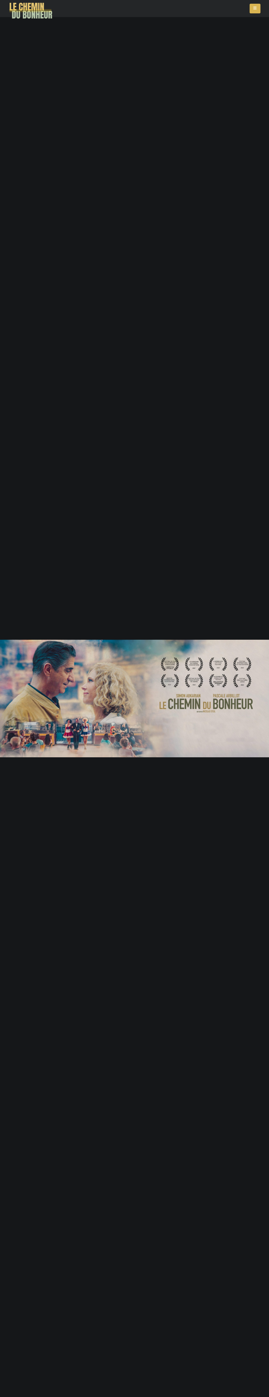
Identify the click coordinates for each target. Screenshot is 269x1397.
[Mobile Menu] (255, 8)
